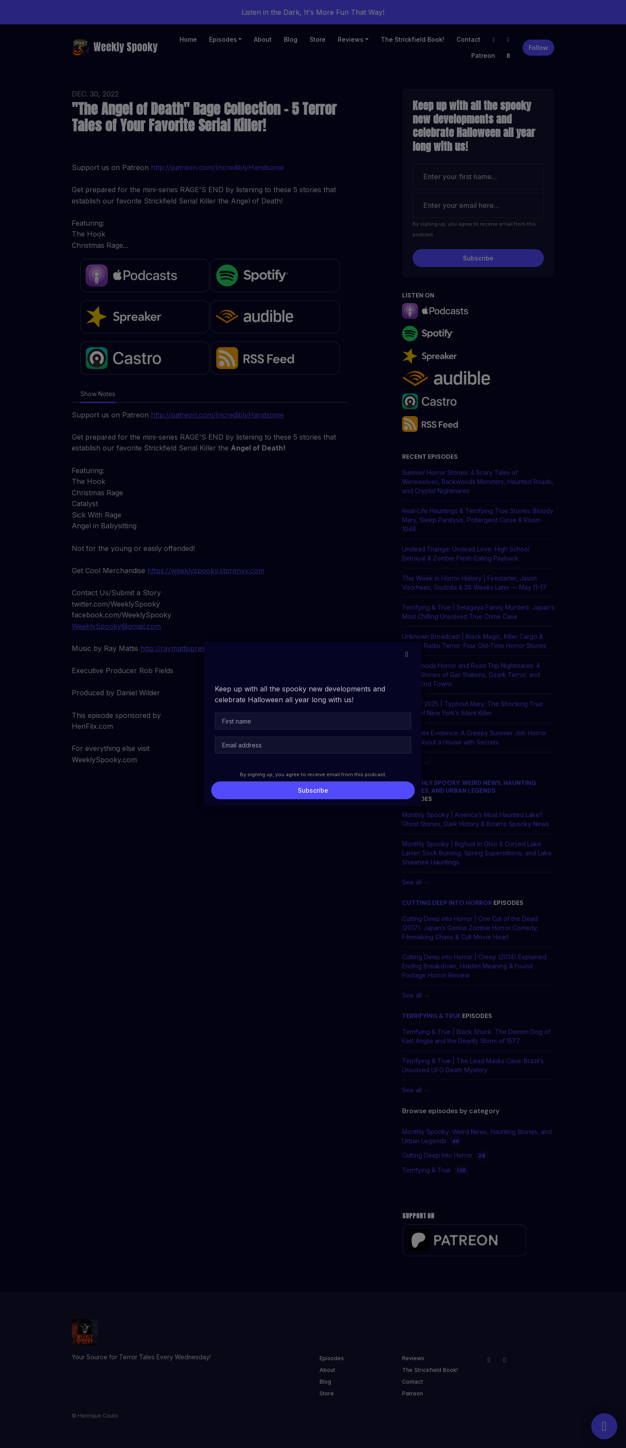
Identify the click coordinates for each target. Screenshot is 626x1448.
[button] (407, 654)
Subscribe (313, 790)
